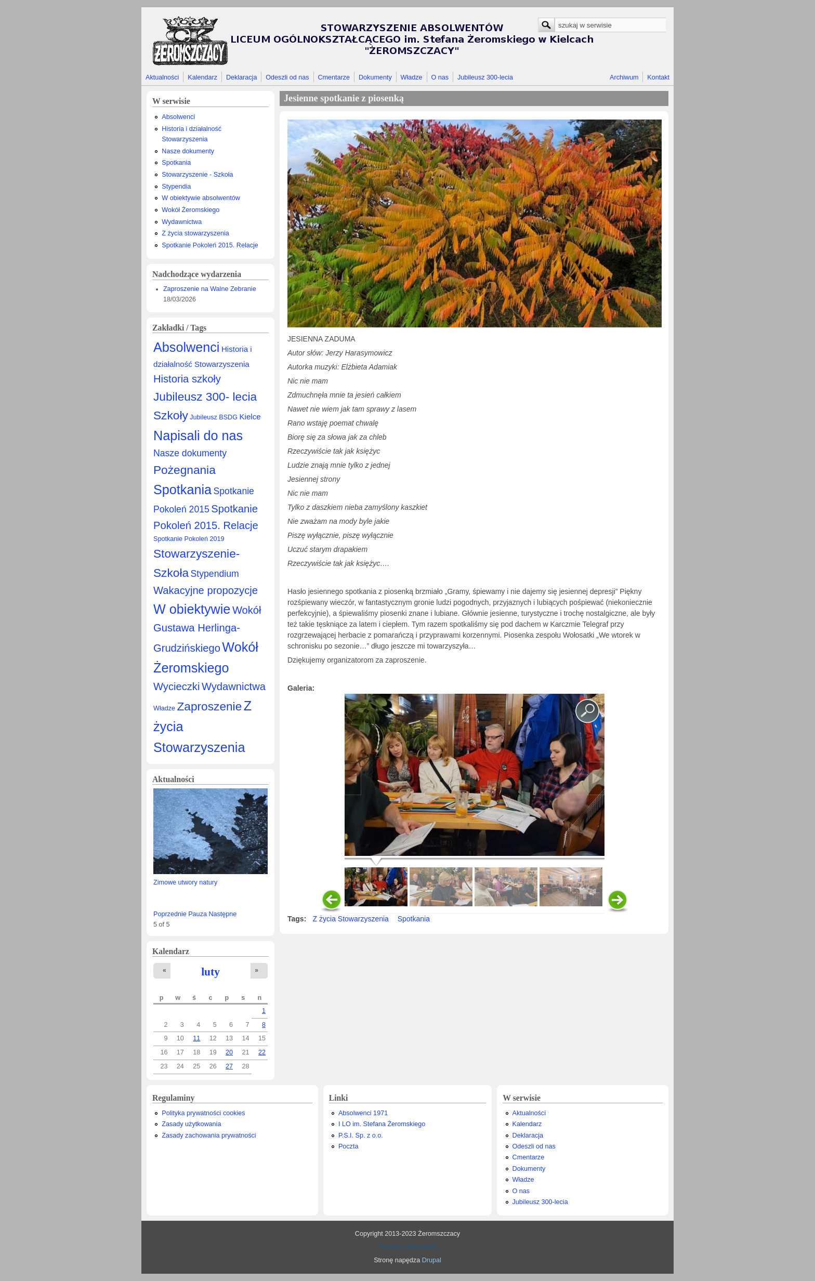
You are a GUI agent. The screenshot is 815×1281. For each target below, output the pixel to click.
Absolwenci (178, 117)
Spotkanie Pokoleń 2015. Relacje (210, 245)
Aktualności (162, 77)
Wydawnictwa (182, 222)
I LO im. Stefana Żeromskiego (381, 1124)
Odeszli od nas (287, 77)
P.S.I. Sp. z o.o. (360, 1135)
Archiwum (624, 77)
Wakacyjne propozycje (205, 590)
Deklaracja (241, 77)
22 (262, 1052)
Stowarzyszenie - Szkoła (197, 174)
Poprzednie (170, 914)
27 (229, 1066)
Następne (222, 914)
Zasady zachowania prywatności (209, 1135)
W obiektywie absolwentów (201, 198)
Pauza (197, 914)
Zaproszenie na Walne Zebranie (209, 289)
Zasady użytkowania (191, 1124)
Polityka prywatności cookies (203, 1113)
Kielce (249, 416)
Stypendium (215, 574)
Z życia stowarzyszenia (195, 233)
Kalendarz (202, 77)
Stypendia (176, 186)
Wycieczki (176, 686)
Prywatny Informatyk (407, 1246)
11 (196, 1038)
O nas (440, 77)
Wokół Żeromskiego (190, 210)
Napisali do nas (198, 435)
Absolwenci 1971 (363, 1113)
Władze (412, 77)
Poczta (348, 1146)
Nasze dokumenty (188, 151)
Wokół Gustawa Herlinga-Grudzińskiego (207, 629)
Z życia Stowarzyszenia (351, 919)
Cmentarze (334, 77)
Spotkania (176, 162)
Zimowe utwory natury (185, 882)
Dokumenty (375, 77)
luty (210, 972)
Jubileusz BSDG (214, 417)
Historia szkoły (187, 379)
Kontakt (658, 77)
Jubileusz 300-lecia (485, 77)
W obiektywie (191, 609)
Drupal (431, 1260)
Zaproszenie (209, 706)
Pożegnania (184, 470)
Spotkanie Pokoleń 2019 (189, 539)
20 (229, 1052)
